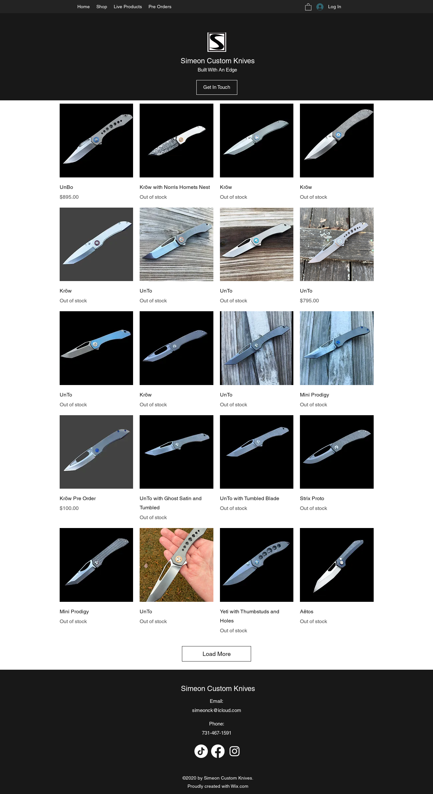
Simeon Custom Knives (218, 61)
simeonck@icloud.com (216, 710)
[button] (308, 6)
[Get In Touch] (216, 87)
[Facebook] (218, 751)
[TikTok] (201, 751)
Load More (217, 653)
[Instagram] (234, 751)
